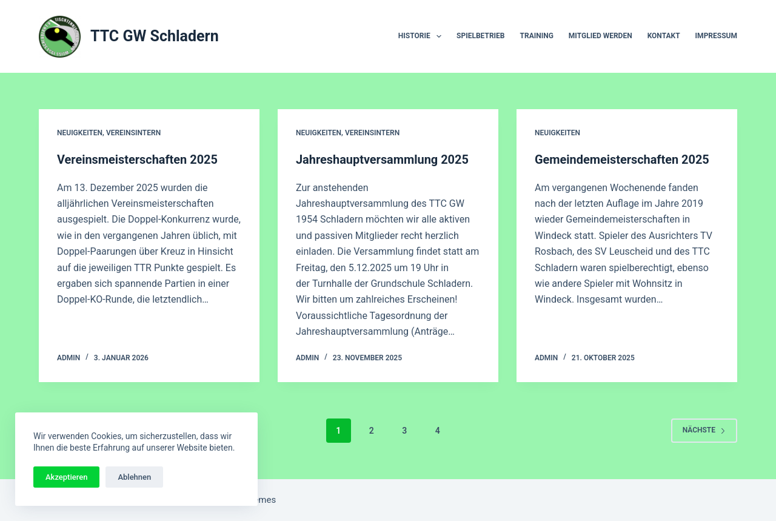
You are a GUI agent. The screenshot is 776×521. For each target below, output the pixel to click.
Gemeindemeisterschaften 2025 (622, 159)
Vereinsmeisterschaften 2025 (137, 159)
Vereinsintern (133, 133)
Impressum (716, 36)
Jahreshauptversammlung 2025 (382, 159)
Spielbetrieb (480, 36)
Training (537, 36)
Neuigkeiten (79, 133)
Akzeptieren (66, 477)
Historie (422, 36)
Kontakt (663, 36)
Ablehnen (134, 477)
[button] (439, 36)
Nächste (704, 430)
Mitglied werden (600, 36)
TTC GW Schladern (154, 36)
